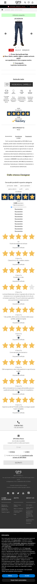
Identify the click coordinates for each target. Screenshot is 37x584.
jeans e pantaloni (25, 185)
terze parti (27, 548)
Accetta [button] (27, 575)
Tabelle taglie (5, 512)
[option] (18, 33)
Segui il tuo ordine (17, 505)
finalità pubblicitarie (11, 556)
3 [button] (21, 47)
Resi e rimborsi (18, 508)
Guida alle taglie (18, 79)
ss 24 (20, 189)
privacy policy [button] (17, 540)
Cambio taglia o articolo (18, 511)
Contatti (28, 523)
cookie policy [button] (7, 546)
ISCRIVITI (18, 463)
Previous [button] (6, 34)
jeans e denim (12, 189)
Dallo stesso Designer (18, 175)
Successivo (19, 209)
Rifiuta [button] (10, 575)
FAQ (15, 514)
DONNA (11, 452)
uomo (27, 189)
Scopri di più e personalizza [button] (18, 580)
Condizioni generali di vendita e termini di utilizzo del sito (29, 514)
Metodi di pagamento (4, 505)
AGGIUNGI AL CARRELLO (21, 84)
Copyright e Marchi (25, 487)
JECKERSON (18, 18)
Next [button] (31, 34)
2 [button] (19, 47)
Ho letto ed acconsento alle (18, 456)
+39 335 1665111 (18, 425)
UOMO (26, 452)
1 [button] (16, 47)
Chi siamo (29, 505)
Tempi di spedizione (4, 509)
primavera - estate (12, 185)
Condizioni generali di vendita (14, 487)
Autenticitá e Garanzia (30, 520)
